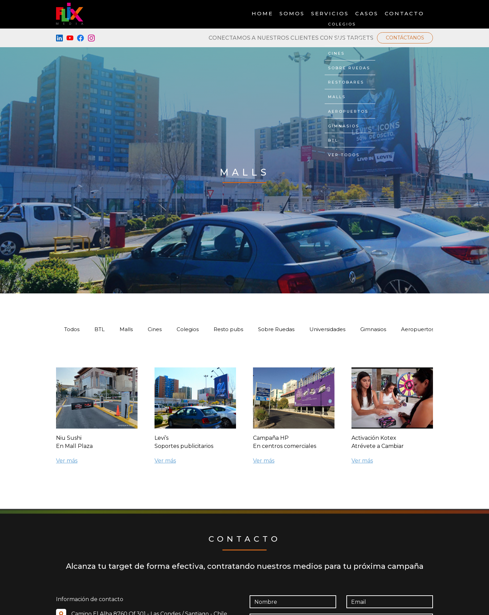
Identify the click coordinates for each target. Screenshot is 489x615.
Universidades (327, 329)
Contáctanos (405, 38)
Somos (292, 14)
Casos (366, 14)
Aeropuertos (417, 329)
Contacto (404, 14)
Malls (126, 329)
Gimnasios (373, 329)
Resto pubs (228, 329)
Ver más (66, 460)
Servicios (330, 14)
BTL (99, 329)
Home (262, 14)
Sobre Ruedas (276, 329)
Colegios (188, 329)
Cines (155, 329)
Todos (71, 329)
